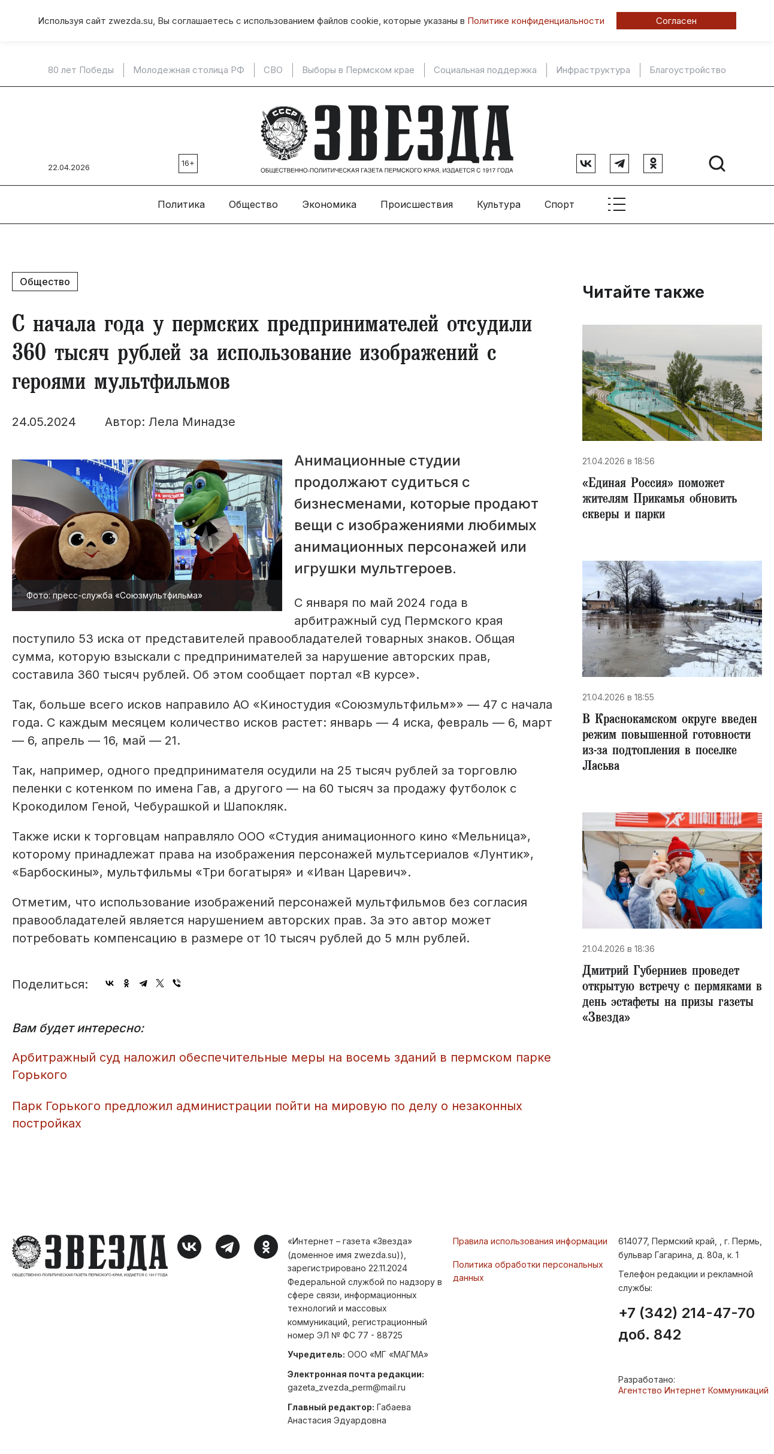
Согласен (676, 20)
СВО (273, 70)
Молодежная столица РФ (188, 70)
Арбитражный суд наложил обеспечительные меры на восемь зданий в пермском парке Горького (281, 1060)
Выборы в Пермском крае (358, 70)
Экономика (329, 198)
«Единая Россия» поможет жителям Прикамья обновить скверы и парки (664, 496)
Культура (499, 198)
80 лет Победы (81, 70)
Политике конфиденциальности (535, 20)
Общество (253, 198)
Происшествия (416, 198)
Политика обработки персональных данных (528, 1265)
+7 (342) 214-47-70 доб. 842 (686, 1318)
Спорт (560, 198)
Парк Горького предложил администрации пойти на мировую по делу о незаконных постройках (267, 1108)
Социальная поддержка (485, 70)
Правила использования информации (530, 1236)
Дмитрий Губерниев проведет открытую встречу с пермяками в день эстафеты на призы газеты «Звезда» (670, 1000)
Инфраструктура (593, 70)
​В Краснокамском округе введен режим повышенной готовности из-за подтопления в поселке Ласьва (671, 744)
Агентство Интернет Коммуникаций (693, 1384)
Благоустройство (687, 70)
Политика (181, 198)
